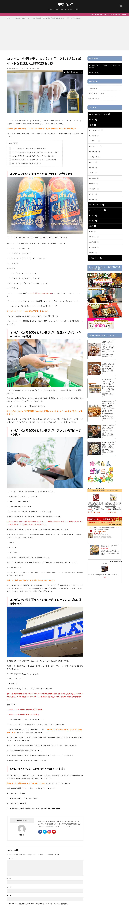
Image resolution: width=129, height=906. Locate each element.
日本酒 (93, 168)
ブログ (56, 9)
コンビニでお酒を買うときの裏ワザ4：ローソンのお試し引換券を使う (32, 159)
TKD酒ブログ (64, 4)
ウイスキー (95, 141)
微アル (93, 120)
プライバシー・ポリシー (96, 93)
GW (93, 232)
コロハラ (94, 237)
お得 (27, 68)
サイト (9, 895)
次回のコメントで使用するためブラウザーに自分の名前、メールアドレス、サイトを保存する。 (39, 903)
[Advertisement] (64, 34)
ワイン (93, 173)
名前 (9, 878)
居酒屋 (93, 253)
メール (9, 887)
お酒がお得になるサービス (23, 18)
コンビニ (34, 68)
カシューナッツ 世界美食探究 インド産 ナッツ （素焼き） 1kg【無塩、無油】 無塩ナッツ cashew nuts (108, 446)
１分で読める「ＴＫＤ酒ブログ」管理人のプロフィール (104, 66)
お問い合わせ (92, 88)
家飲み (93, 200)
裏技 (38, 68)
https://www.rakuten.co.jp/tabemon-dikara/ (22, 798)
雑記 (76, 9)
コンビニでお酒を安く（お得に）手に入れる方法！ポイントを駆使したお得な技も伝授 (56, 18)
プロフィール (96, 258)
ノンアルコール (96, 130)
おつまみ (94, 178)
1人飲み (94, 184)
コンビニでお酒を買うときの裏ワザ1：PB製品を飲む (27, 148)
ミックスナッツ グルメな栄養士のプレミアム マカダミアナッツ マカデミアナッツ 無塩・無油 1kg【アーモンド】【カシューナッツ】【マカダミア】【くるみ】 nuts (108, 347)
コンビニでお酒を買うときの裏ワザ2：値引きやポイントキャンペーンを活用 (34, 152)
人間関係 (94, 247)
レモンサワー (96, 146)
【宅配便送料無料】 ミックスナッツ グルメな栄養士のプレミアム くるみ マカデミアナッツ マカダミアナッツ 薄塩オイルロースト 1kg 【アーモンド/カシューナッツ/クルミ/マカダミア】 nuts (108, 408)
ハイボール (95, 157)
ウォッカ (94, 136)
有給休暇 (94, 242)
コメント (10, 858)
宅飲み (93, 194)
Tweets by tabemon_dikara (96, 488)
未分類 (93, 221)
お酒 (50, 9)
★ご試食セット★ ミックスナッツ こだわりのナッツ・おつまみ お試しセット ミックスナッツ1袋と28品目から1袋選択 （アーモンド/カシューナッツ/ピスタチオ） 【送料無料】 (108, 385)
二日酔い (94, 189)
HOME (10, 18)
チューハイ (95, 152)
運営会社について (95, 72)
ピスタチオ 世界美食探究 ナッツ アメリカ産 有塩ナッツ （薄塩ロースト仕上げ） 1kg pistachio (108, 429)
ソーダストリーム (97, 205)
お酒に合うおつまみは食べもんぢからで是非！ (25, 163)
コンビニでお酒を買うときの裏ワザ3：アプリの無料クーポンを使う (32, 156)
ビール (93, 162)
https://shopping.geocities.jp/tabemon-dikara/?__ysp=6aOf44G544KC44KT (33, 808)
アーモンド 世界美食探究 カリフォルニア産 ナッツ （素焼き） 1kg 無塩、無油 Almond (108, 365)
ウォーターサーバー (66, 9)
